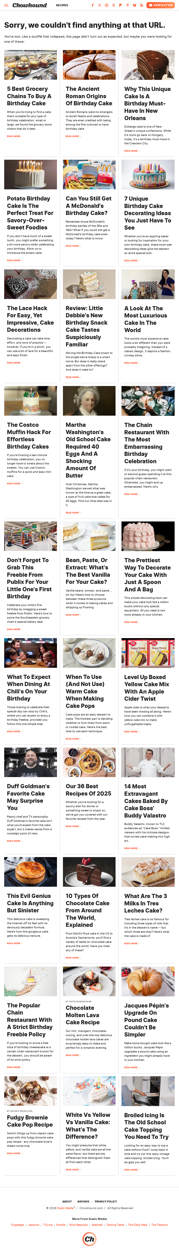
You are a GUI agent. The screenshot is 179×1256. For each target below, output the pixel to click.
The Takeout (159, 1225)
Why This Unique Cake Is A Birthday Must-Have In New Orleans (147, 103)
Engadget (17, 1225)
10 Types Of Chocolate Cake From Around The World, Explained (87, 910)
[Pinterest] (128, 6)
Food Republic (78, 1225)
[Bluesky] (135, 6)
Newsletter (161, 5)
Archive (83, 1201)
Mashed (97, 1225)
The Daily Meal (137, 1225)
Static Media (65, 1208)
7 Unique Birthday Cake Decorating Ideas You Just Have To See (147, 213)
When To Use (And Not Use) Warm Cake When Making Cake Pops (85, 691)
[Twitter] (100, 6)
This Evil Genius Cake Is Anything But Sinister (30, 903)
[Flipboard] (121, 6)
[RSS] (141, 6)
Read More (13, 136)
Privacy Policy (106, 1201)
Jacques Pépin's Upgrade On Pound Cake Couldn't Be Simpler (146, 1020)
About (67, 1201)
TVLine (47, 1225)
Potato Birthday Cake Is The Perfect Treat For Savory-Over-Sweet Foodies (30, 213)
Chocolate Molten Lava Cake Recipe (83, 1015)
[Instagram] (107, 6)
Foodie (60, 1225)
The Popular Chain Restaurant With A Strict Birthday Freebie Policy (30, 1020)
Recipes (62, 5)
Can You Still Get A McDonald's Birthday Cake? (89, 205)
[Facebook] (93, 6)
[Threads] (114, 6)
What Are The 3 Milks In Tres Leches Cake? (145, 903)
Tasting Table (115, 1225)
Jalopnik (33, 1225)
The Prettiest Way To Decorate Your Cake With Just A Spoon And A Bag (147, 575)
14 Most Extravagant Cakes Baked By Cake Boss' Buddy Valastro (146, 801)
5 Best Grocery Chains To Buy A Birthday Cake (29, 96)
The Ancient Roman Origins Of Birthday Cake (89, 96)
